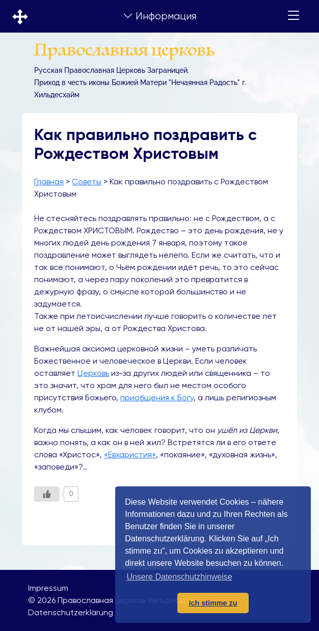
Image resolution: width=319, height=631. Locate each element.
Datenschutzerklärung (70, 612)
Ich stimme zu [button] (213, 603)
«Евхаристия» (130, 454)
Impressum (48, 588)
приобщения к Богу (157, 397)
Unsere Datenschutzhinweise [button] (179, 576)
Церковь (93, 373)
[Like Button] (47, 494)
